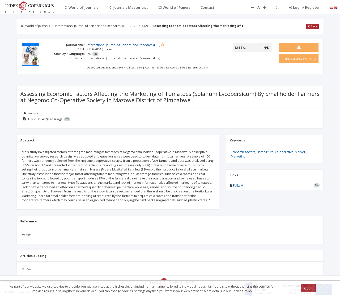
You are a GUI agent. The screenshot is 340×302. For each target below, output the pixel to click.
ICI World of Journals (35, 26)
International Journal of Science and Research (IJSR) (91, 26)
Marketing (238, 156)
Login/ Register (304, 7)
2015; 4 (141, 26)
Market (300, 152)
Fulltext (238, 185)
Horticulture (265, 152)
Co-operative (284, 152)
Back (312, 26)
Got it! (308, 288)
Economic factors (243, 152)
